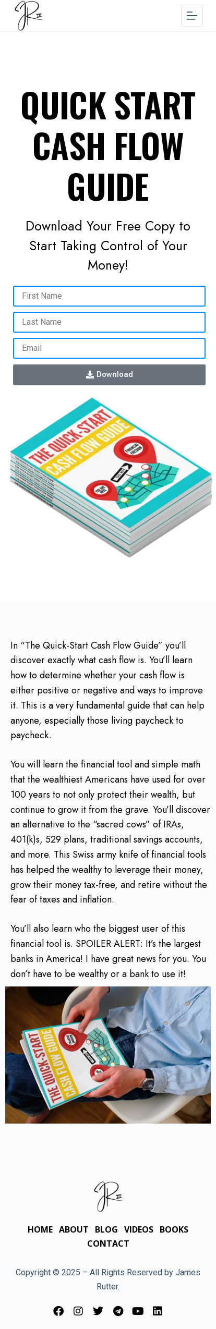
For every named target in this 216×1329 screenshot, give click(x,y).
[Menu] (192, 16)
